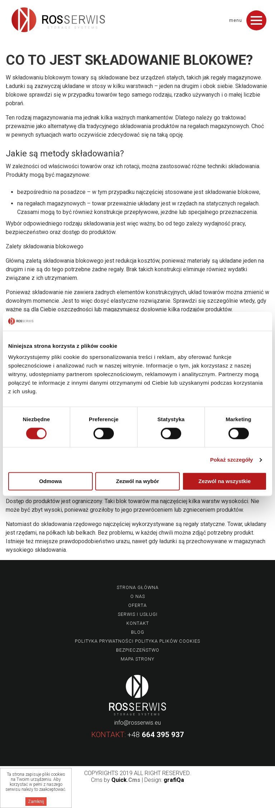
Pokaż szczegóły (231, 460)
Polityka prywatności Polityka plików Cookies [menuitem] (137, 641)
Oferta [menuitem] (137, 605)
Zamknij (36, 801)
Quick (125, 780)
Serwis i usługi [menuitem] (138, 614)
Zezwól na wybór (137, 481)
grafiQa (174, 780)
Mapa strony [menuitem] (137, 659)
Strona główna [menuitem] (138, 587)
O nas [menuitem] (137, 596)
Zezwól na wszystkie (224, 481)
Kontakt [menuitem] (137, 623)
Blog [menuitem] (137, 632)
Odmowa (50, 481)
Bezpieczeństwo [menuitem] (137, 650)
